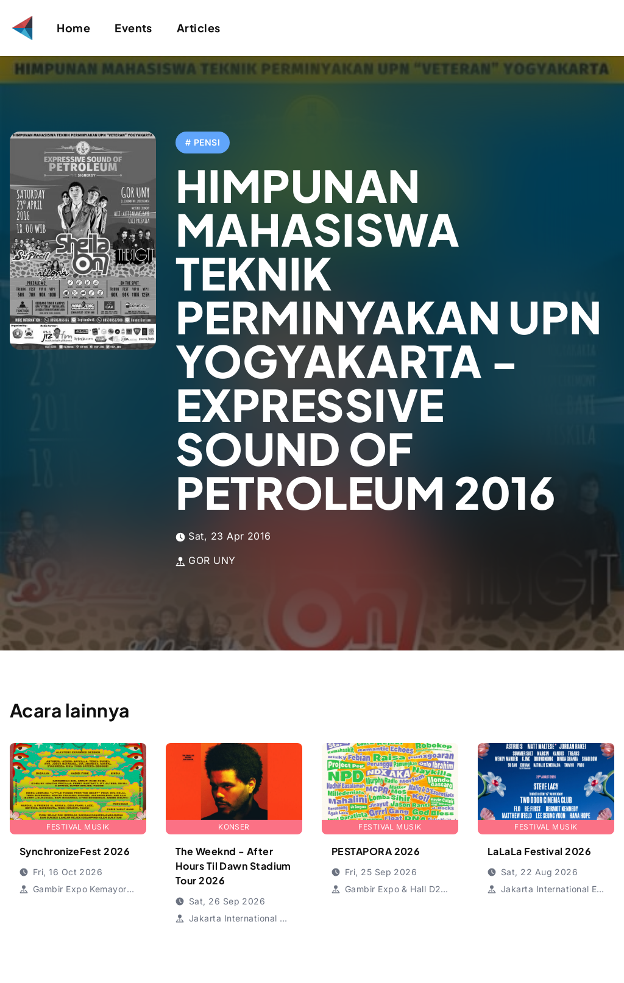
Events (133, 28)
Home (73, 28)
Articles (199, 28)
